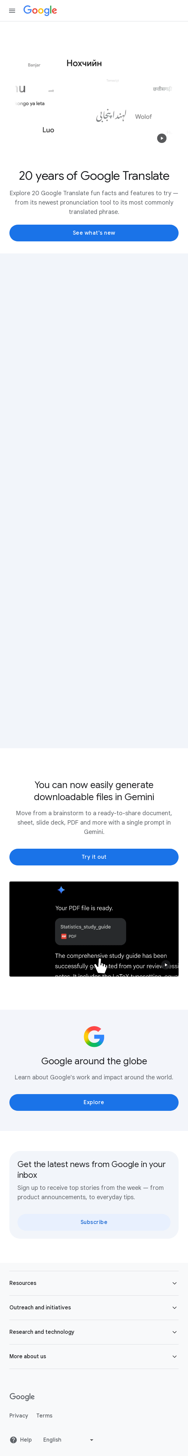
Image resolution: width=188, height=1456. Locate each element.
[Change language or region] (69, 1440)
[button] (162, 138)
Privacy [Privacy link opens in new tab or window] (18, 1415)
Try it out (94, 857)
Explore (94, 1102)
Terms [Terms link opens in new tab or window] (44, 1415)
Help (20, 1440)
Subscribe (94, 1222)
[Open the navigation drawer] (12, 11)
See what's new (94, 233)
